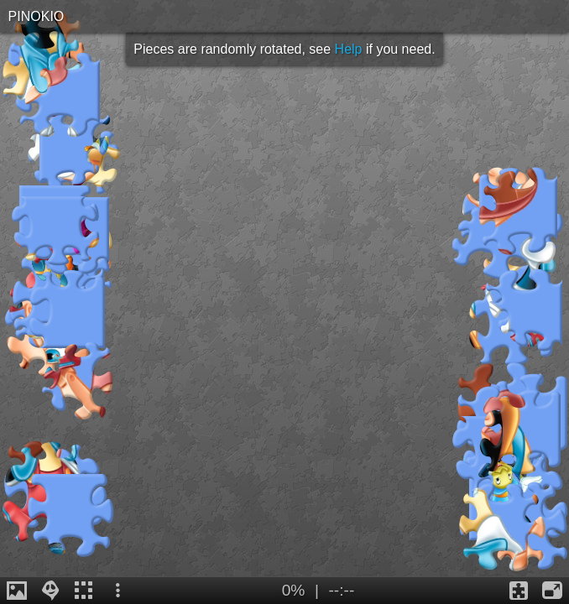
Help (349, 49)
